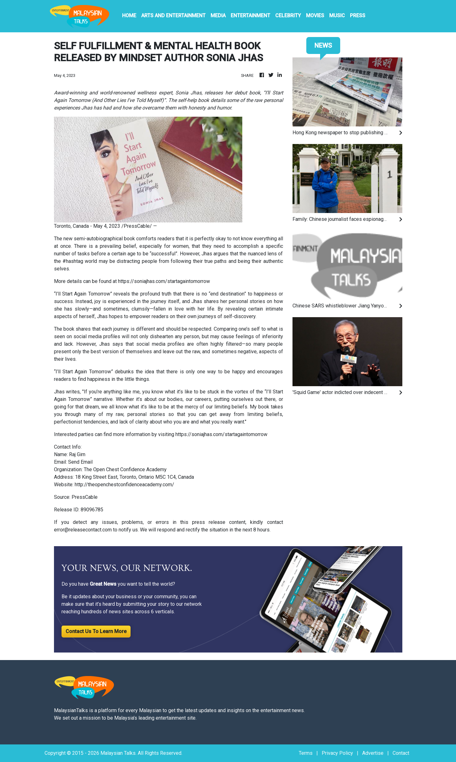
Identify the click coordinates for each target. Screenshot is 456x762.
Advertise (373, 753)
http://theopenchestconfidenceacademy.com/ (124, 485)
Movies (315, 16)
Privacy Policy (337, 753)
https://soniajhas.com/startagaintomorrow (164, 281)
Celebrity (288, 16)
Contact (401, 753)
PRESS (357, 16)
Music (337, 16)
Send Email (80, 462)
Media (218, 16)
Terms (306, 753)
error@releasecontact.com (83, 530)
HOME (129, 16)
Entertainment (250, 16)
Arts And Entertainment (173, 16)
